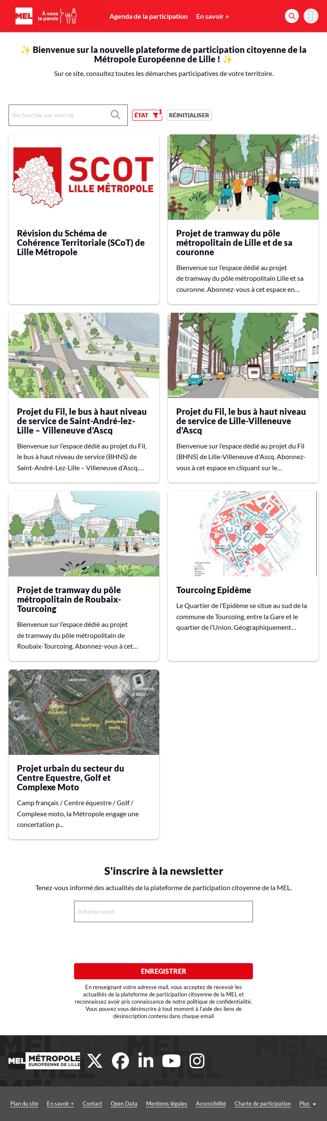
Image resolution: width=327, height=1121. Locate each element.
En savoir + (212, 16)
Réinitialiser (189, 115)
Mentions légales (166, 1103)
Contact (92, 1103)
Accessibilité (211, 1103)
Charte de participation (263, 1103)
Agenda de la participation (148, 16)
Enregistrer (163, 971)
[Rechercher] (291, 16)
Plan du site (24, 1103)
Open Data (124, 1103)
